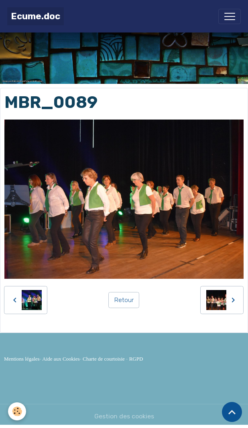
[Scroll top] (232, 412)
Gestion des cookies (124, 416)
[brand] (35, 16)
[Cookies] (17, 411)
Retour (124, 300)
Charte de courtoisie (104, 359)
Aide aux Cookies (60, 359)
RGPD (136, 359)
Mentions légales (21, 359)
